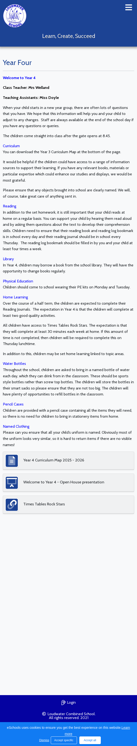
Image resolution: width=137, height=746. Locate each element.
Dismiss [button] (43, 740)
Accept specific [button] (63, 740)
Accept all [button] (90, 740)
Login (68, 702)
